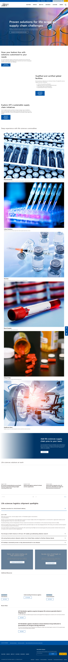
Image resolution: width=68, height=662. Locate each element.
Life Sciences (4, 596)
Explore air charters (50, 563)
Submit (52, 653)
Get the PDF (5, 599)
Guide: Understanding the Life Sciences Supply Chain (34, 642)
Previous (3, 496)
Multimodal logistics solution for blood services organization (33, 486)
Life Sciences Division (13, 642)
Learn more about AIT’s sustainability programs (5, 117)
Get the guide (28, 597)
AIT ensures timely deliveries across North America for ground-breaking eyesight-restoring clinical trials (11, 487)
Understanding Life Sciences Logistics (32, 594)
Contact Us (48, 0)
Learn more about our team (6, 65)
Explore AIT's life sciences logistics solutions (19, 32)
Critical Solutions (50, 596)
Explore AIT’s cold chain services (17, 562)
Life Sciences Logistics (21, 642)
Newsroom (43, 0)
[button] (34, 508)
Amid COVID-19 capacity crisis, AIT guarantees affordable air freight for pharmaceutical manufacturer (54, 487)
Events (38, 0)
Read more (22, 617)
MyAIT (66, 0)
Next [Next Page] (65, 496)
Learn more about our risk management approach (40, 93)
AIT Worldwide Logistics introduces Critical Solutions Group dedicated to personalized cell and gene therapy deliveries (39, 624)
